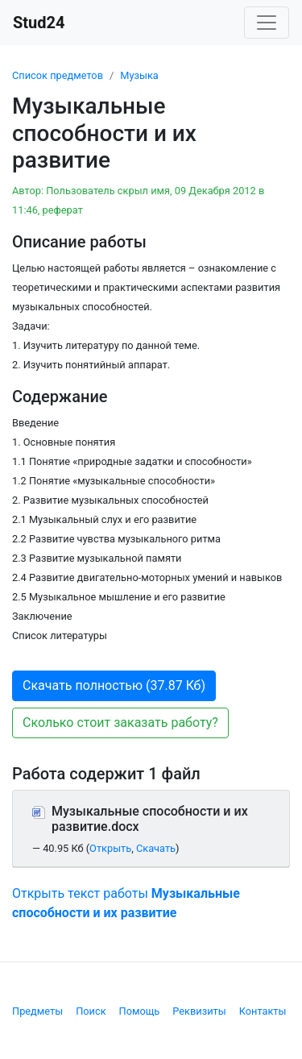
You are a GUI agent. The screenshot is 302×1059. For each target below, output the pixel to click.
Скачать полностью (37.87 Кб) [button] (114, 685)
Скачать (156, 848)
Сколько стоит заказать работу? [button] (120, 722)
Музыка (139, 75)
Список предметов (57, 75)
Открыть (110, 848)
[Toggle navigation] (266, 22)
